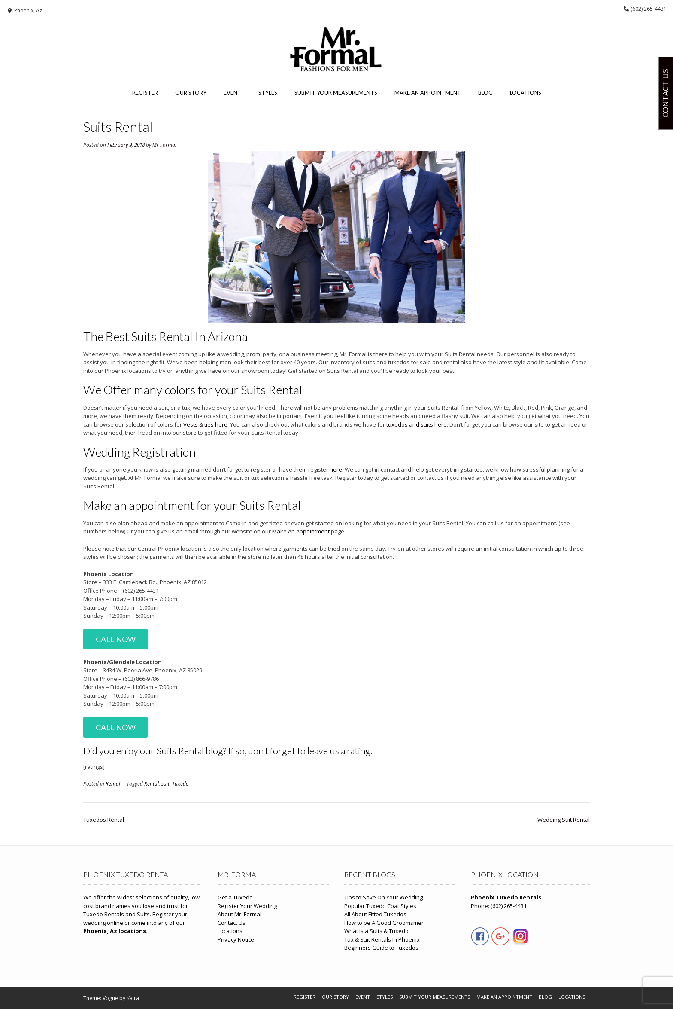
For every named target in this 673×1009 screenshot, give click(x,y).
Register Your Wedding (247, 906)
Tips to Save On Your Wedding (383, 897)
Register (145, 92)
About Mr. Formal (239, 914)
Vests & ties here (205, 424)
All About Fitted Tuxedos (375, 914)
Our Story (190, 92)
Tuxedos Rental (103, 819)
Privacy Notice (236, 939)
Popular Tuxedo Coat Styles (380, 906)
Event (232, 92)
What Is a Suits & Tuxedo (376, 931)
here (336, 469)
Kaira (133, 998)
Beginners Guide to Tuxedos (381, 947)
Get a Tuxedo (235, 897)
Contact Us (232, 923)
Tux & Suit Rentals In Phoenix (382, 939)
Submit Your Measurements (335, 92)
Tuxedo (180, 783)
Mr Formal (164, 144)
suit (165, 783)
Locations (525, 92)
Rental (113, 783)
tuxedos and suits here (416, 424)
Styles (267, 92)
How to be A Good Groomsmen (384, 923)
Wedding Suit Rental (563, 819)
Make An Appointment (427, 92)
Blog (485, 92)
